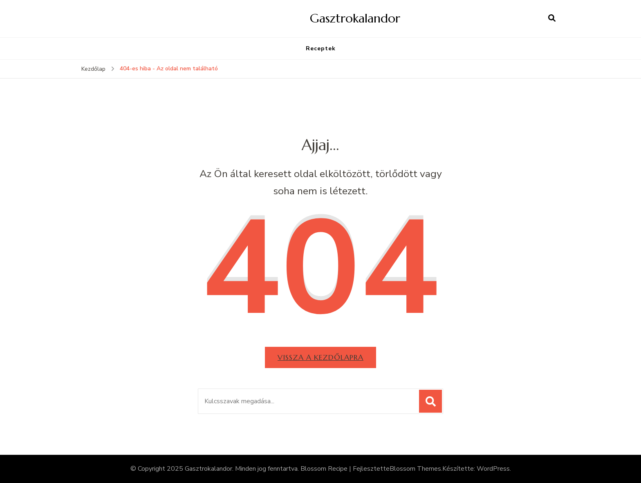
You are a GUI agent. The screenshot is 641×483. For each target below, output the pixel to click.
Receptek (321, 48)
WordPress (493, 468)
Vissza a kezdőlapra (320, 357)
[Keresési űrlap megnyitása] (552, 18)
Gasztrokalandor (355, 18)
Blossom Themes (415, 468)
